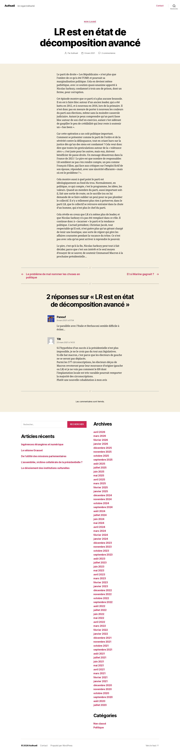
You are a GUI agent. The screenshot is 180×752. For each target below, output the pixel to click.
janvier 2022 (100, 633)
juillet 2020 (100, 705)
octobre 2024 (101, 503)
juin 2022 (98, 614)
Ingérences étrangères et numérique (42, 444)
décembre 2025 (102, 447)
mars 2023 (99, 578)
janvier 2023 (100, 586)
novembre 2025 (102, 451)
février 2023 (100, 582)
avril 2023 (99, 574)
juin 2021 (98, 661)
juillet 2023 (100, 562)
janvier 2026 (100, 443)
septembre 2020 (103, 697)
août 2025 (99, 463)
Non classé (90, 22)
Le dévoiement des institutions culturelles (45, 468)
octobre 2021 (101, 645)
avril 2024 (99, 527)
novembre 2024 (102, 499)
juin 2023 (98, 566)
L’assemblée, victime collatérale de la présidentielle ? (51, 462)
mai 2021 (98, 665)
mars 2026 (99, 435)
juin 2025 (98, 471)
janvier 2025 (100, 491)
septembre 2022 (102, 602)
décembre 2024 (102, 495)
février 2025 (100, 487)
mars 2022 (99, 625)
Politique (98, 727)
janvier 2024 (100, 538)
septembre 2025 (102, 459)
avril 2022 (99, 622)
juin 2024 (98, 519)
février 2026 (100, 440)
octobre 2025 (101, 455)
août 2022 (99, 606)
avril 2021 (99, 669)
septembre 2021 (102, 649)
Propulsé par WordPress (61, 745)
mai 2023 (98, 570)
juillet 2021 (99, 657)
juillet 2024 (100, 515)
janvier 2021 (100, 681)
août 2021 (99, 653)
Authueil (10, 5)
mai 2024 (98, 523)
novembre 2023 (102, 546)
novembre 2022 (102, 594)
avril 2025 (99, 479)
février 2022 (100, 629)
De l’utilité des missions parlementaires (43, 456)
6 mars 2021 (89, 53)
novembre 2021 (102, 641)
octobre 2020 (101, 693)
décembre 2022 (102, 590)
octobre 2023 (101, 550)
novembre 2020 (102, 689)
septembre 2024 (103, 507)
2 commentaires (108, 53)
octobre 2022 (101, 598)
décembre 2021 (102, 637)
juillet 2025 (100, 467)
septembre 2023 (102, 554)
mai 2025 (98, 475)
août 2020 (99, 701)
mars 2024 (99, 530)
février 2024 (100, 534)
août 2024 (99, 511)
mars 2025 (99, 483)
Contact (160, 5)
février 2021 (100, 677)
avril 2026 (99, 432)
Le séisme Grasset (32, 450)
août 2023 (99, 558)
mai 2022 (98, 618)
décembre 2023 (102, 542)
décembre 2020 (102, 685)
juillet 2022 (100, 610)
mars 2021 (99, 673)
